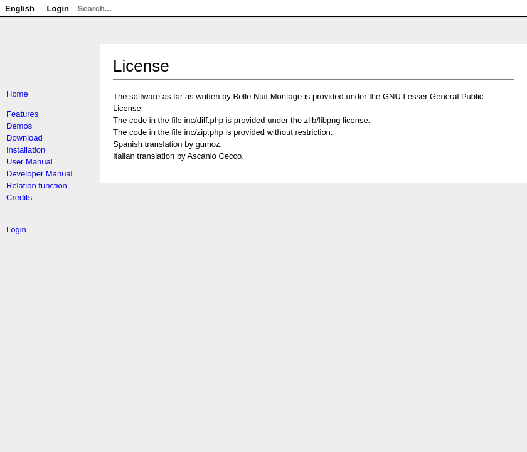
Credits (19, 197)
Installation (25, 149)
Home (17, 94)
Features (22, 114)
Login (16, 229)
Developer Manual (39, 173)
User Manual (29, 161)
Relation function (36, 185)
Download (24, 138)
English (20, 8)
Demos (19, 126)
